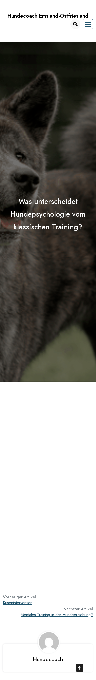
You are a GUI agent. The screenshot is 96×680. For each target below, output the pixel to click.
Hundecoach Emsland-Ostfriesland (48, 16)
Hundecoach (48, 659)
